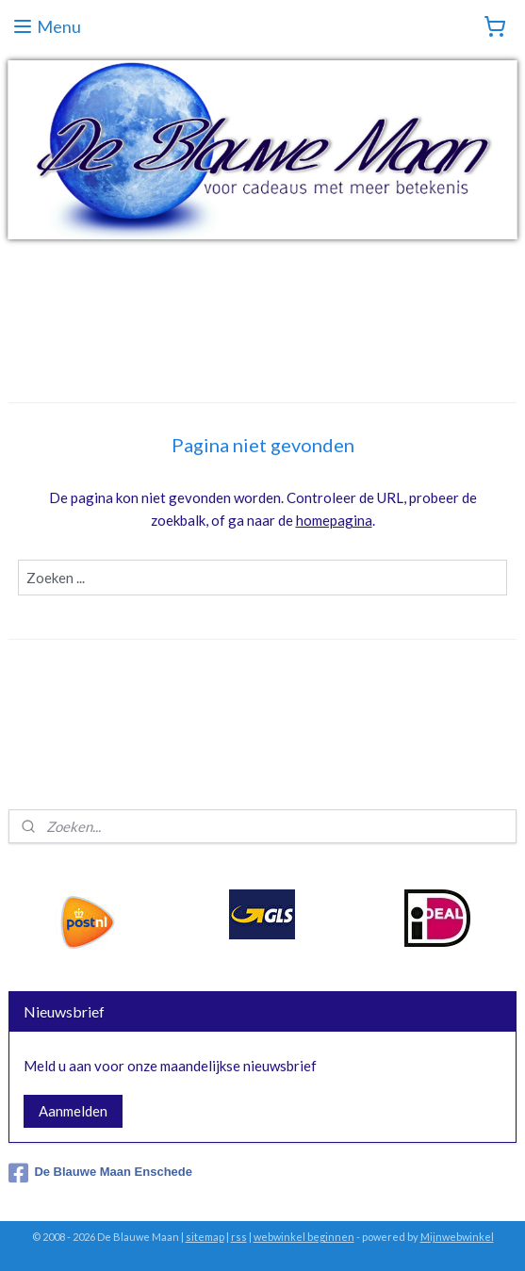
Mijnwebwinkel (457, 1236)
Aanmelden (73, 1110)
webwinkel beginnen (304, 1236)
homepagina (334, 520)
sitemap (205, 1236)
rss (239, 1236)
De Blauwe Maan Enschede (100, 1173)
